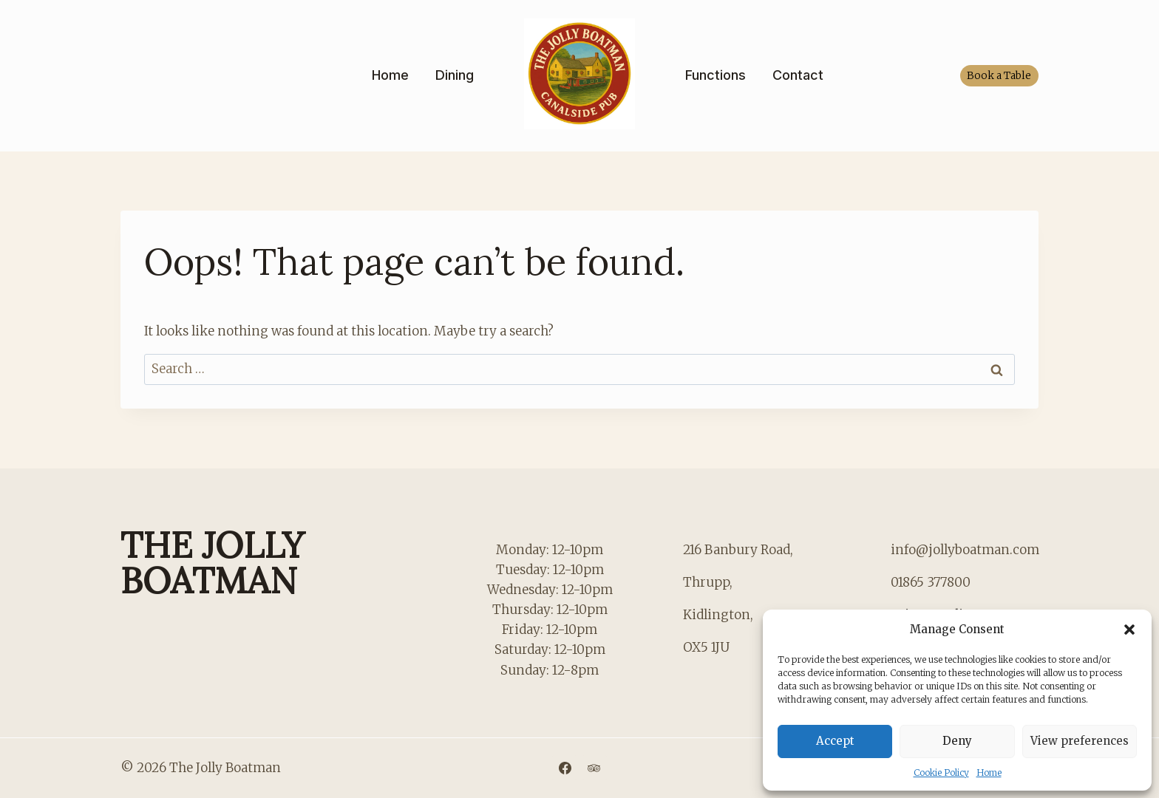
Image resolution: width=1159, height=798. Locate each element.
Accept (835, 741)
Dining (454, 75)
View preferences (1079, 741)
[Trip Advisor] (594, 767)
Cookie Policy (941, 772)
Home (989, 772)
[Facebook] (564, 767)
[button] (1129, 629)
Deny (957, 741)
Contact (797, 75)
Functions (715, 75)
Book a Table (999, 75)
